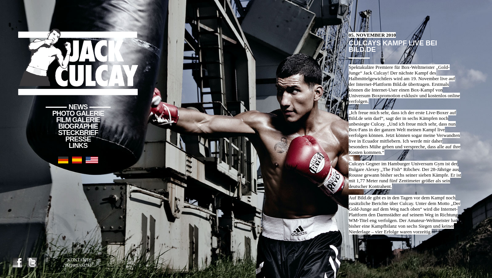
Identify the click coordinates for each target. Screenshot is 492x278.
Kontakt (78, 259)
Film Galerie (78, 120)
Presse (78, 139)
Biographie (78, 126)
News (78, 107)
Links (78, 145)
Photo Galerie (78, 113)
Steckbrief (78, 133)
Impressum (78, 265)
